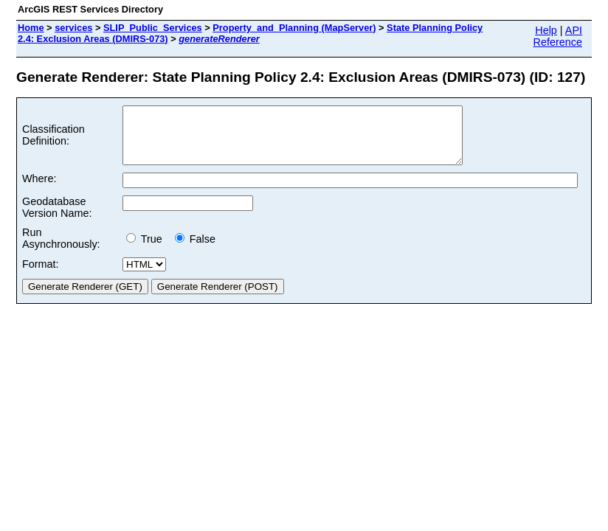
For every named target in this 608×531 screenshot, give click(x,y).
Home (31, 27)
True (147, 250)
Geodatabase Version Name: (56, 218)
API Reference (557, 36)
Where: (39, 189)
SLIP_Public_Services (152, 27)
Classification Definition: (53, 141)
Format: (40, 275)
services (73, 27)
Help (546, 30)
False (195, 250)
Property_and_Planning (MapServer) (294, 27)
